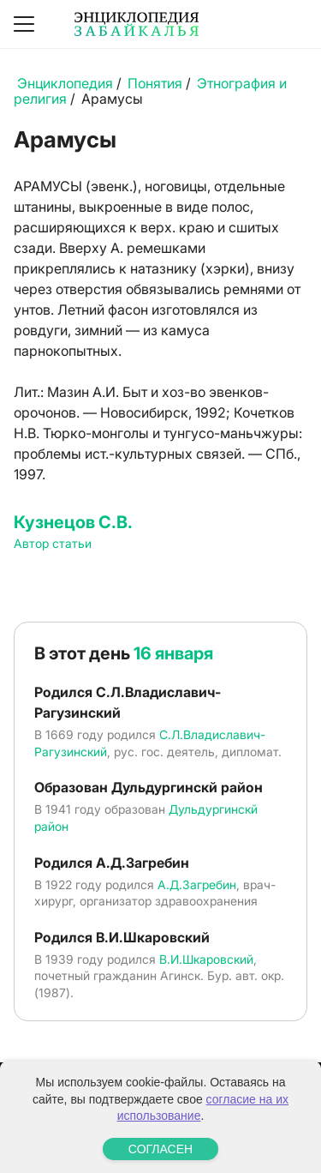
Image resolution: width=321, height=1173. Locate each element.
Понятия (155, 83)
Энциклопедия (65, 83)
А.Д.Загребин (197, 884)
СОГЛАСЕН (160, 1149)
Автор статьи (53, 543)
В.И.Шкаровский (206, 959)
